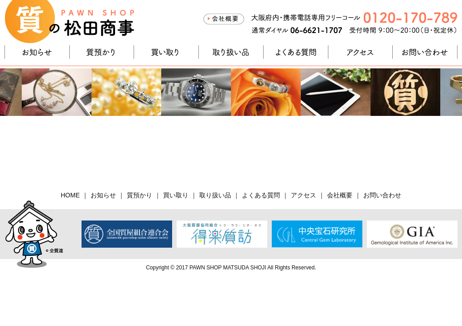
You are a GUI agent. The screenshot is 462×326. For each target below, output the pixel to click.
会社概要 (224, 19)
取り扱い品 (231, 52)
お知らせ (37, 52)
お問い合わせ (425, 52)
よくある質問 (296, 52)
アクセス (360, 52)
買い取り (166, 52)
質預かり (102, 52)
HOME (70, 195)
